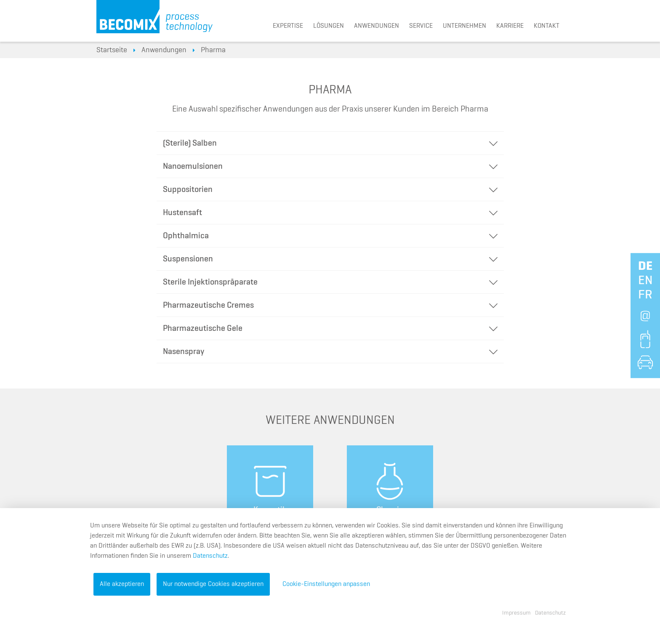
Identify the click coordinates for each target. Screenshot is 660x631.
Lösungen (328, 26)
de (645, 266)
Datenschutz (210, 556)
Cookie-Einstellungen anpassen (326, 584)
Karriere (510, 26)
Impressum (516, 613)
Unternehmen (464, 26)
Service (421, 26)
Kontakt (546, 26)
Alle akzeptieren (122, 584)
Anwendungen (376, 26)
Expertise (288, 26)
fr (645, 295)
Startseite (111, 50)
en (645, 280)
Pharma (213, 50)
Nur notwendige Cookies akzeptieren (213, 584)
